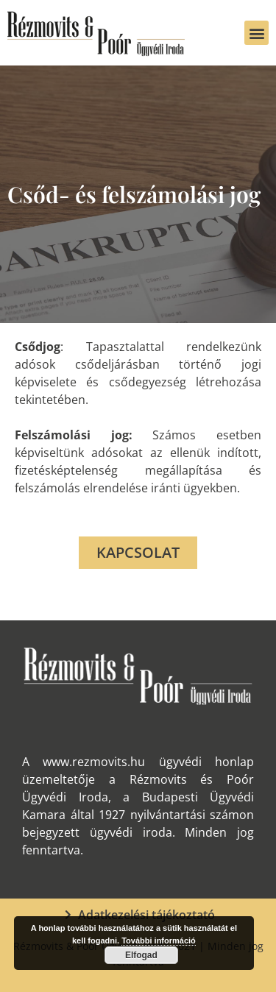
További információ (158, 940)
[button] (256, 33)
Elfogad (141, 955)
